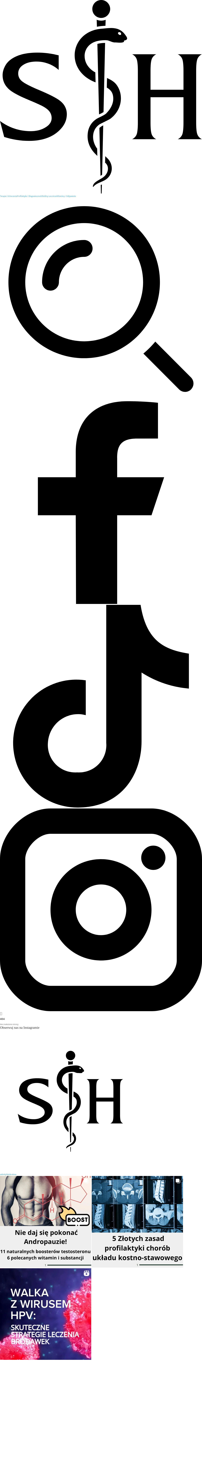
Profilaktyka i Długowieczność (29, 196)
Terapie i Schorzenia (8, 196)
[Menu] (1, 1013)
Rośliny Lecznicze (49, 196)
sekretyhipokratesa (101, 1103)
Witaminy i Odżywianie (66, 196)
